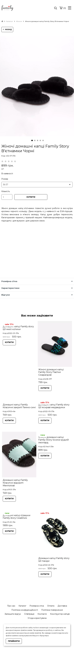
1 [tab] (32, 140)
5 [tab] (43, 140)
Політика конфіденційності (24, 610)
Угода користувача (37, 618)
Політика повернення (52, 610)
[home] (2, 21)
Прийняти (14, 641)
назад (7, 29)
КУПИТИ (31, 197)
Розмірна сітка (37, 606)
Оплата (50, 606)
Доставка (62, 606)
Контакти (42, 614)
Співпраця (29, 614)
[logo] (19, 8)
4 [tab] (40, 140)
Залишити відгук (13, 614)
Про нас (11, 606)
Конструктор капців (60, 614)
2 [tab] (34, 140)
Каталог (22, 606)
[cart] (61, 7)
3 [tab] (37, 140)
